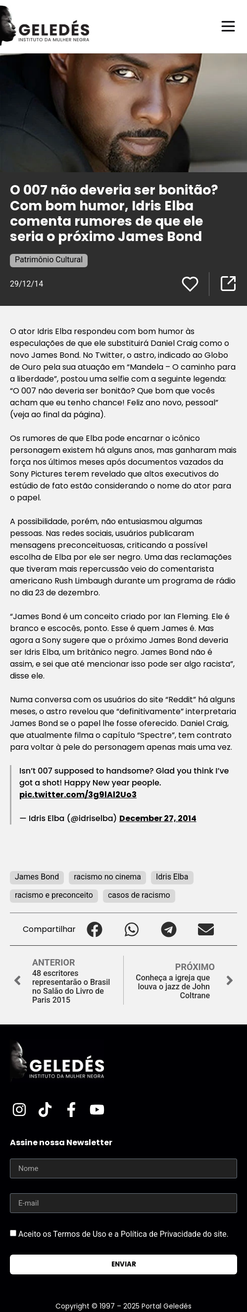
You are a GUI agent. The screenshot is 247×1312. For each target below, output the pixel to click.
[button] (94, 929)
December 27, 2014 (158, 818)
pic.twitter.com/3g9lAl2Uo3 (78, 794)
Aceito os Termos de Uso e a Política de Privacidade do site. (123, 1234)
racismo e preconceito (54, 895)
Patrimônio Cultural (49, 259)
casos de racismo (139, 895)
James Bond (37, 876)
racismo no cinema (107, 876)
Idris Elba (172, 876)
